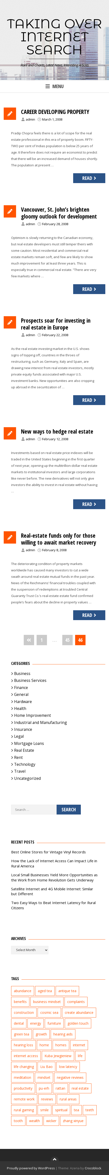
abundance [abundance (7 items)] (22, 990)
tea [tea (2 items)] (76, 1110)
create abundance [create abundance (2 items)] (79, 1012)
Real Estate (24, 750)
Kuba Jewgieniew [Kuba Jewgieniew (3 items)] (57, 1055)
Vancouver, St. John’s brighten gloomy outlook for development (59, 212)
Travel (19, 771)
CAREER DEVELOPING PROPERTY (55, 112)
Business (22, 673)
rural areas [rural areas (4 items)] (68, 1099)
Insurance (23, 729)
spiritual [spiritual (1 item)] (61, 1110)
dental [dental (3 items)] (19, 1023)
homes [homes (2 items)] (60, 1045)
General (21, 694)
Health (20, 708)
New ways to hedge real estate (57, 431)
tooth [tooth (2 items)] (18, 1120)
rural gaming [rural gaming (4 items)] (24, 1110)
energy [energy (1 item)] (35, 1023)
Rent (18, 757)
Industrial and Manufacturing (40, 722)
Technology (24, 764)
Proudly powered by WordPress (31, 1168)
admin (30, 119)
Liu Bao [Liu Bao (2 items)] (46, 1066)
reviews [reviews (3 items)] (47, 1099)
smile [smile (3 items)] (44, 1110)
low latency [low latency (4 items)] (68, 1066)
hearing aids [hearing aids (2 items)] (63, 1034)
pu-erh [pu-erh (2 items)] (44, 1088)
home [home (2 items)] (44, 1045)
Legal (19, 736)
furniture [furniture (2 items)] (54, 1023)
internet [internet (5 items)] (79, 1045)
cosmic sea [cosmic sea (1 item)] (49, 1012)
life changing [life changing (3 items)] (24, 1066)
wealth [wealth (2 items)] (34, 1120)
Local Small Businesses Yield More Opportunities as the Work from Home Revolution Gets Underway (54, 877)
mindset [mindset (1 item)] (44, 1077)
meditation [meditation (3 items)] (22, 1077)
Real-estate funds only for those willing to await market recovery (58, 539)
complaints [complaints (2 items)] (76, 1001)
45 (67, 640)
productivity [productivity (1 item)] (23, 1088)
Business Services (30, 680)
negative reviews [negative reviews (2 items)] (70, 1077)
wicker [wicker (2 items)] (51, 1120)
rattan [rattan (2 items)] (60, 1088)
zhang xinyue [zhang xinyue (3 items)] (73, 1120)
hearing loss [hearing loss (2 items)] (23, 1045)
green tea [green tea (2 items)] (21, 1034)
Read (89, 178)
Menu (54, 86)
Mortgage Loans (29, 743)
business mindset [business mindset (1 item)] (47, 1001)
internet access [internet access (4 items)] (26, 1055)
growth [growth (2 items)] (41, 1034)
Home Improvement (32, 715)
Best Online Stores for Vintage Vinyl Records (48, 851)
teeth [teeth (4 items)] (90, 1110)
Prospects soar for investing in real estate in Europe (55, 323)
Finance (21, 687)
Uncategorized (27, 778)
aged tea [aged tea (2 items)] (45, 990)
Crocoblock (93, 1168)
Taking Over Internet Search (54, 37)
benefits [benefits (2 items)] (20, 1001)
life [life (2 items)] (80, 1055)
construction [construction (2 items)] (24, 1012)
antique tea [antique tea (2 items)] (67, 990)
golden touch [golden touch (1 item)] (77, 1023)
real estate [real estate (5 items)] (80, 1088)
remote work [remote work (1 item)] (24, 1099)
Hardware (23, 701)
